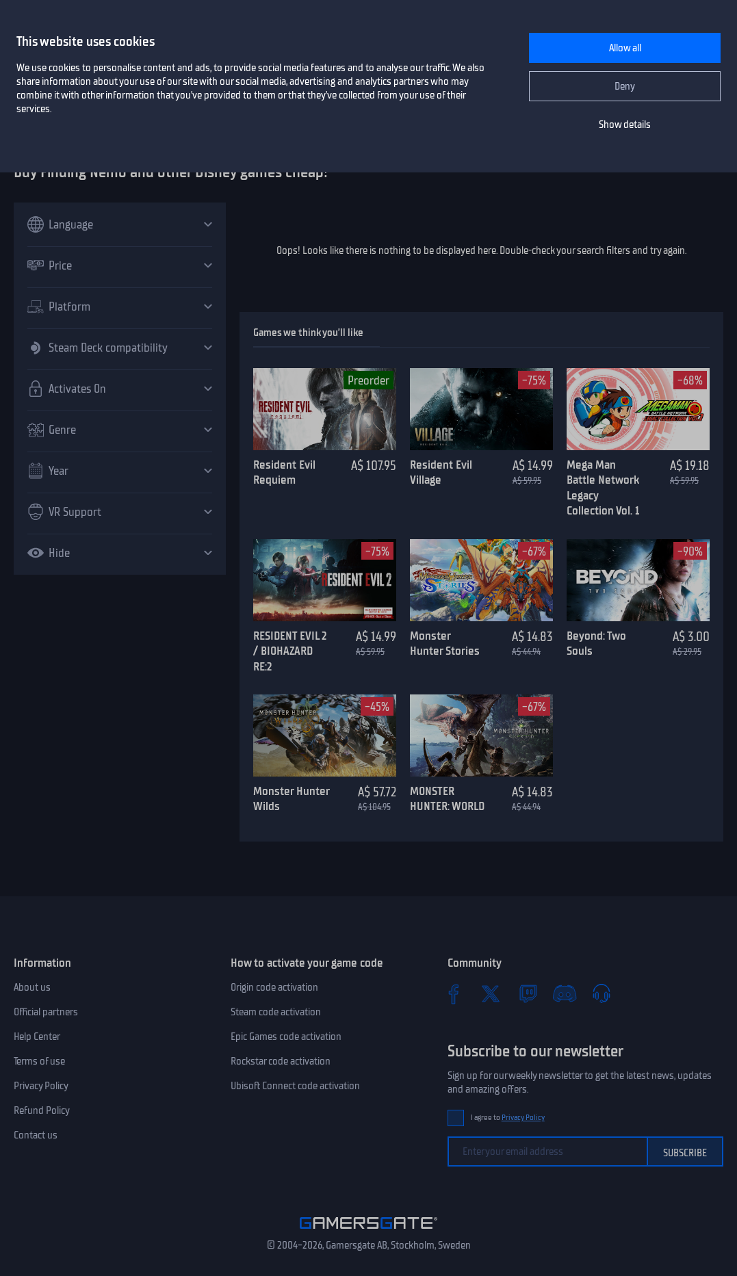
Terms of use (39, 1061)
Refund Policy (42, 1110)
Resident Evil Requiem (284, 472)
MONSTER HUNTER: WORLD (447, 798)
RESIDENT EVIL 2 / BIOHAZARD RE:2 (289, 651)
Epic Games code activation (286, 1036)
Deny (625, 86)
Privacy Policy (41, 1086)
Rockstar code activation (281, 1061)
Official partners (46, 1012)
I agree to (508, 1117)
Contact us (35, 1135)
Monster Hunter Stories (445, 643)
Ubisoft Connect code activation (295, 1086)
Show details (625, 124)
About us (32, 987)
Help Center (37, 1036)
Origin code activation (274, 987)
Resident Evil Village (441, 472)
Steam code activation (276, 1012)
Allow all (625, 48)
